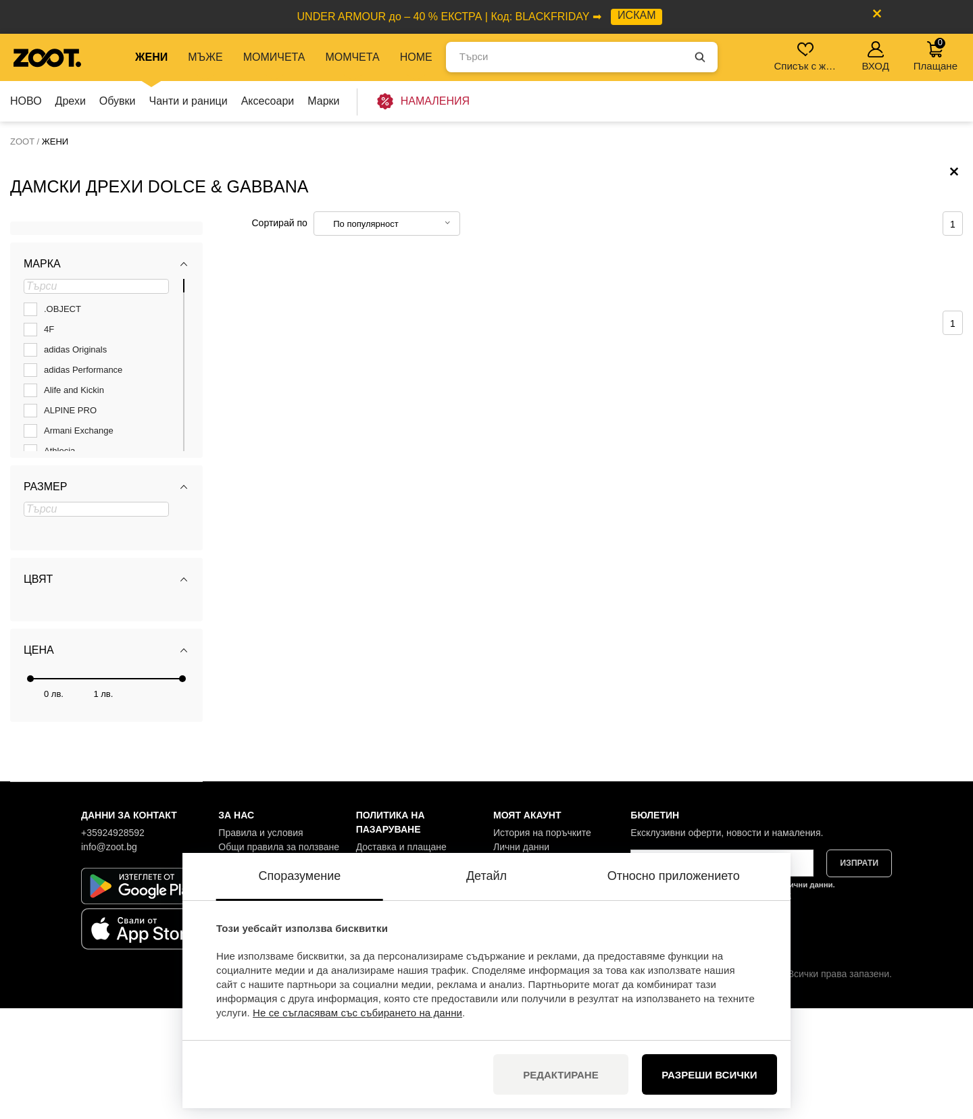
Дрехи (70, 101)
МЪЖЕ (205, 57)
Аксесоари (268, 101)
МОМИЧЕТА (274, 57)
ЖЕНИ (151, 57)
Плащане (935, 54)
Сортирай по (279, 333)
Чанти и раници (188, 101)
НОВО (26, 101)
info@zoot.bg (109, 957)
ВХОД (875, 56)
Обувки (117, 101)
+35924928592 (113, 943)
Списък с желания (806, 56)
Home (416, 57)
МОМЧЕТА (352, 57)
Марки (323, 101)
